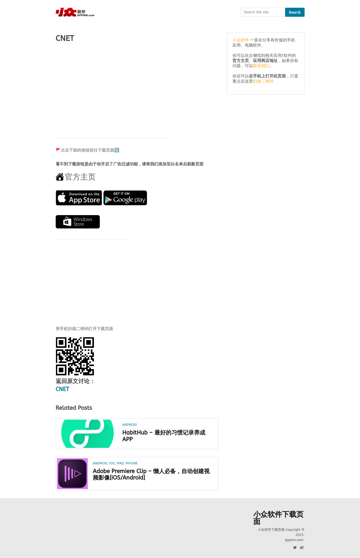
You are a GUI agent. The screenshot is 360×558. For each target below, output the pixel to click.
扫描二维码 (263, 81)
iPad (119, 463)
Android (129, 425)
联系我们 (261, 65)
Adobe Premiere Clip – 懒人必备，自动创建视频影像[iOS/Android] (151, 474)
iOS (112, 463)
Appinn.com (294, 540)
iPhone (131, 463)
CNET (62, 389)
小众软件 (240, 40)
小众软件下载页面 (278, 518)
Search (295, 12)
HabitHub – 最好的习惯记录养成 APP (163, 436)
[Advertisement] (137, 88)
